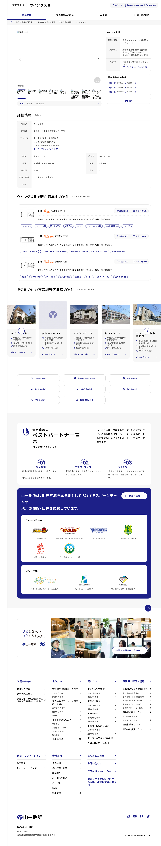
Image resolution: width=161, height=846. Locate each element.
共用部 (103, 15)
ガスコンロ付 (26, 226)
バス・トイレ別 (41, 226)
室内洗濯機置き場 (112, 226)
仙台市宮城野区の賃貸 (46, 22)
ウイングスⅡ (80, 22)
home (11, 22)
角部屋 (24, 277)
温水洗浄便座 (55, 226)
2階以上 (25, 251)
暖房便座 (68, 226)
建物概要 (26, 15)
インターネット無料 (94, 226)
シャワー (79, 226)
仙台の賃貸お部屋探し (25, 22)
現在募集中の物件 (65, 15)
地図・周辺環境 (141, 15)
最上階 (34, 251)
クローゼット (127, 226)
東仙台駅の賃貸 (65, 22)
